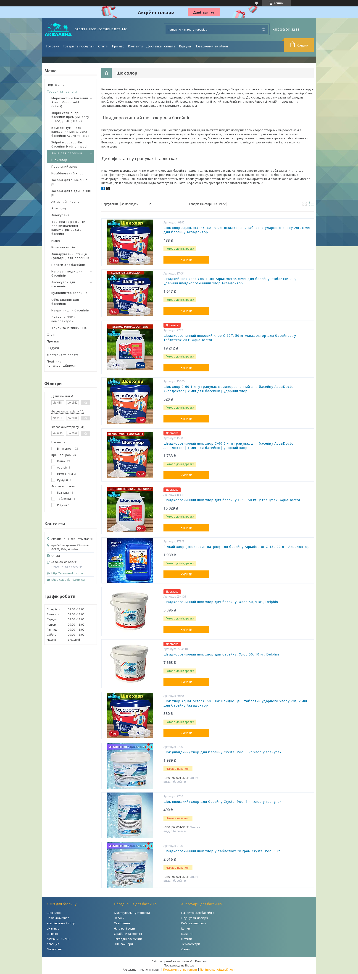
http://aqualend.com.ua (67, 573)
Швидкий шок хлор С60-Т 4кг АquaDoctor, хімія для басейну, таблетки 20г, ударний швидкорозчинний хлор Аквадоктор (229, 281)
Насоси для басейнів (68, 265)
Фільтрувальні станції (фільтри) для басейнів (70, 256)
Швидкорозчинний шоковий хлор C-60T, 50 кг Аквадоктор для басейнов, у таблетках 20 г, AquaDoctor (229, 338)
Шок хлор (59, 160)
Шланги (186, 934)
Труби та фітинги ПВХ (69, 328)
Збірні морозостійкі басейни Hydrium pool (69, 144)
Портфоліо (56, 85)
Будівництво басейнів (69, 293)
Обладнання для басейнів (65, 302)
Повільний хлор (64, 166)
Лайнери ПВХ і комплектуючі (63, 319)
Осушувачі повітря (194, 918)
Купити (186, 260)
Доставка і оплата (160, 46)
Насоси (119, 918)
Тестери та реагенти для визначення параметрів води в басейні (68, 228)
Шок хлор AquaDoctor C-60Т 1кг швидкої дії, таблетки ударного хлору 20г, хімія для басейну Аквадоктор (235, 703)
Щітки (185, 928)
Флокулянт (60, 215)
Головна (52, 46)
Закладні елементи (128, 939)
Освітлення (122, 923)
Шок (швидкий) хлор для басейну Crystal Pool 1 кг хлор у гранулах (222, 802)
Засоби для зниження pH (69, 182)
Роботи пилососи (193, 923)
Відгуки (185, 46)
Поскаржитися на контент (180, 969)
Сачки (185, 949)
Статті (103, 46)
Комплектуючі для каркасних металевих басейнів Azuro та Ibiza (70, 132)
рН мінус (53, 928)
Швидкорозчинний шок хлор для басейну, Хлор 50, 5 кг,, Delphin (220, 602)
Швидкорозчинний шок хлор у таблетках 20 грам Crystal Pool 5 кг (221, 851)
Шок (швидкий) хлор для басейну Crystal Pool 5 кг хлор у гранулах (222, 752)
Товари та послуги (77, 46)
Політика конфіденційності (61, 363)
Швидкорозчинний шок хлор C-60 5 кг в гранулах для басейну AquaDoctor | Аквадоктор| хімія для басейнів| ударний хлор (230, 445)
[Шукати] (263, 29)
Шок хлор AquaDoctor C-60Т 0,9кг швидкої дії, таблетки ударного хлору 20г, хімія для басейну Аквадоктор (236, 230)
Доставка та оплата (63, 355)
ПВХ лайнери (123, 944)
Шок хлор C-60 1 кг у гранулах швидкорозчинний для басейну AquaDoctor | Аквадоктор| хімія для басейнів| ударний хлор (230, 389)
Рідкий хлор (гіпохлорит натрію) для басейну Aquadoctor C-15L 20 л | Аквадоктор (236, 547)
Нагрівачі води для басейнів (67, 273)
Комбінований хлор (67, 173)
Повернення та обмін (211, 46)
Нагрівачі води (124, 928)
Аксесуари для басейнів (63, 284)
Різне (55, 240)
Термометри (190, 944)
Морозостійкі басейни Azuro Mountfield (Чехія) (69, 102)
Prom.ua (201, 961)
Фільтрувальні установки (132, 913)
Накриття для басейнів (70, 310)
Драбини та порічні (128, 934)
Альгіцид (58, 208)
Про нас (118, 46)
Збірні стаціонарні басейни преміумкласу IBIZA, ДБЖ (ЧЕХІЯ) (70, 117)
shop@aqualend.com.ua (68, 580)
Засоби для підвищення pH (71, 193)
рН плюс (52, 934)
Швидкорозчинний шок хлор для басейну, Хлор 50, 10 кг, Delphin (221, 654)
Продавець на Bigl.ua (179, 965)
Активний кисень (65, 201)
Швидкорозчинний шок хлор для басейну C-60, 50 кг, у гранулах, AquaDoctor (231, 500)
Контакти (135, 46)
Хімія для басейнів (66, 153)
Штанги (186, 939)
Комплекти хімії (64, 247)
